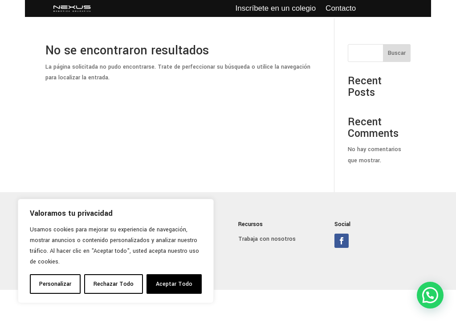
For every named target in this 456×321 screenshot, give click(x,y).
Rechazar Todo (114, 284)
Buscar (397, 53)
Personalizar (55, 284)
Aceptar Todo (174, 284)
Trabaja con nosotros (267, 239)
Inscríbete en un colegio (276, 8)
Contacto (341, 8)
